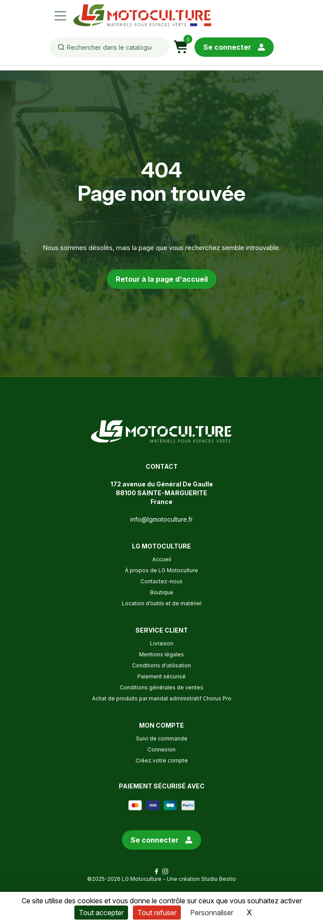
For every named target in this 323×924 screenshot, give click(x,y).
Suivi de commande (161, 738)
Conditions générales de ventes (161, 687)
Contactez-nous (161, 581)
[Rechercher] (109, 47)
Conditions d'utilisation (161, 665)
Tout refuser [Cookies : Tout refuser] (156, 912)
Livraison (161, 643)
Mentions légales (161, 654)
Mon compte (161, 725)
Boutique (161, 592)
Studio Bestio (218, 879)
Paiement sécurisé (161, 676)
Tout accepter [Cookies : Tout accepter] (101, 912)
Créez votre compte (162, 760)
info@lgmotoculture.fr (161, 519)
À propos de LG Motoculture (161, 570)
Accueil (161, 559)
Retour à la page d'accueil (162, 279)
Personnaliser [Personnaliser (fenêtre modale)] (211, 912)
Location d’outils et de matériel (162, 603)
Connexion (161, 749)
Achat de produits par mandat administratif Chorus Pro (161, 698)
